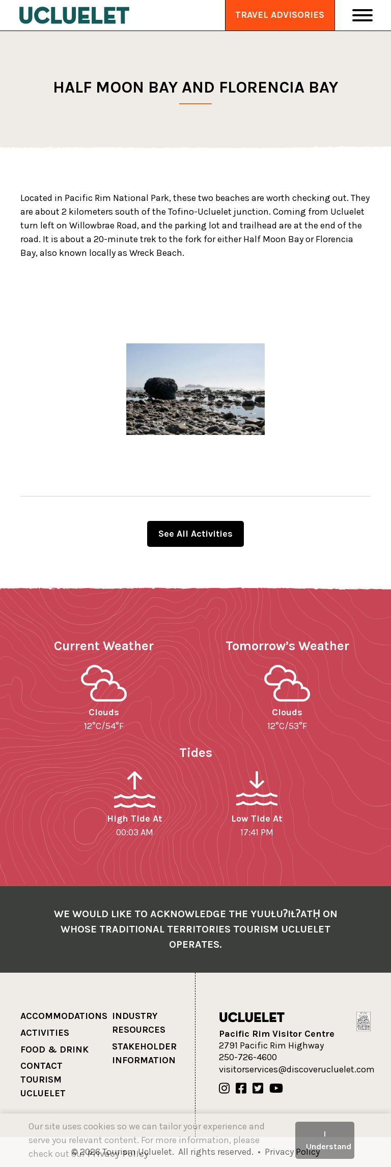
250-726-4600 (248, 1057)
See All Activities (195, 533)
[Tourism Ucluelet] (74, 15)
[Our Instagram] (224, 1089)
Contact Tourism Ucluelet (43, 1079)
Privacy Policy (118, 1153)
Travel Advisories (279, 14)
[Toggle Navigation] (362, 15)
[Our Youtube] (276, 1089)
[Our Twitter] (258, 1089)
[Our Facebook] (241, 1089)
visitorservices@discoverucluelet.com (297, 1069)
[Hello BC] (363, 1021)
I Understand (328, 1140)
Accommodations (63, 1016)
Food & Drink (54, 1049)
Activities (44, 1032)
